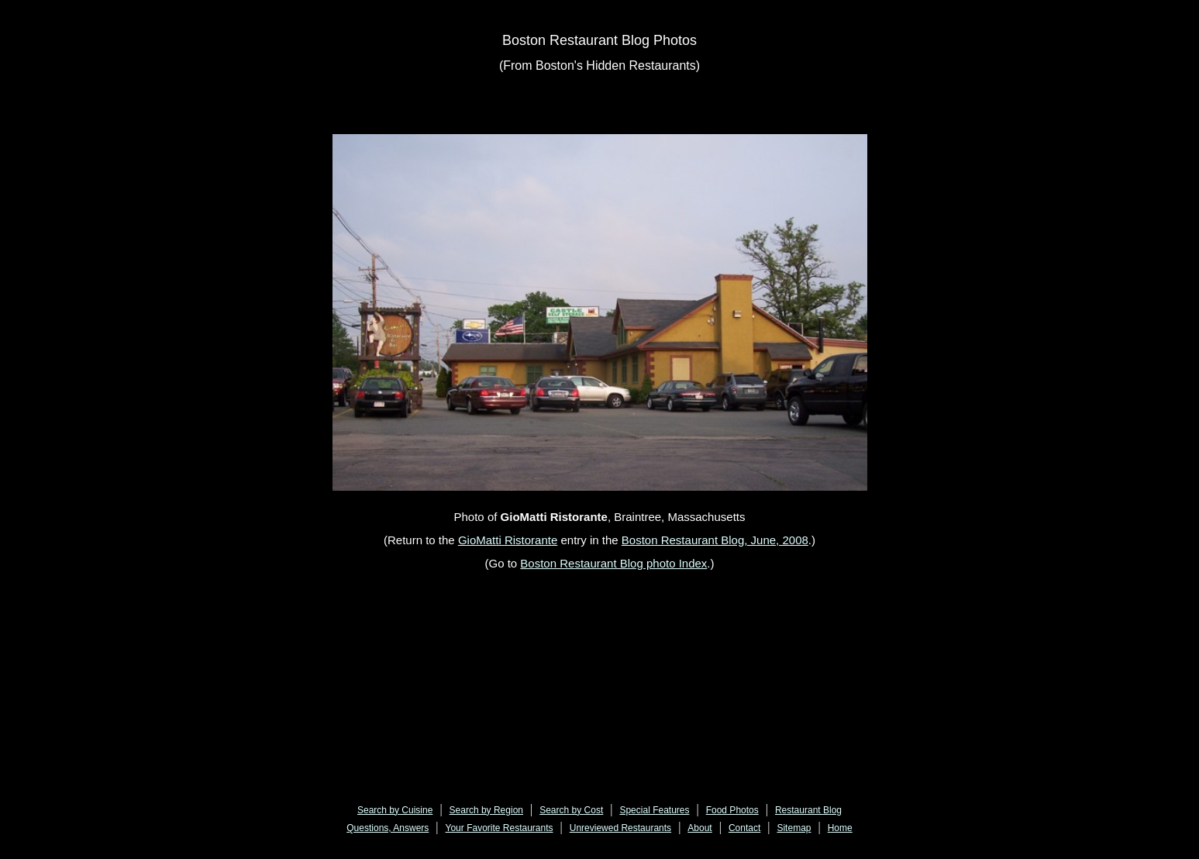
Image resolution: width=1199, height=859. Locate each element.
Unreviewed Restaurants (620, 828)
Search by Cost (571, 810)
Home (840, 828)
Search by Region (486, 810)
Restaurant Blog (808, 810)
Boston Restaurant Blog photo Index (613, 563)
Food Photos (732, 810)
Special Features (654, 810)
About (699, 828)
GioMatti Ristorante (507, 540)
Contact (744, 828)
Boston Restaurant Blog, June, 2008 (715, 540)
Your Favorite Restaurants (499, 828)
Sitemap (794, 828)
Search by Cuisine (394, 810)
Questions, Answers (387, 828)
